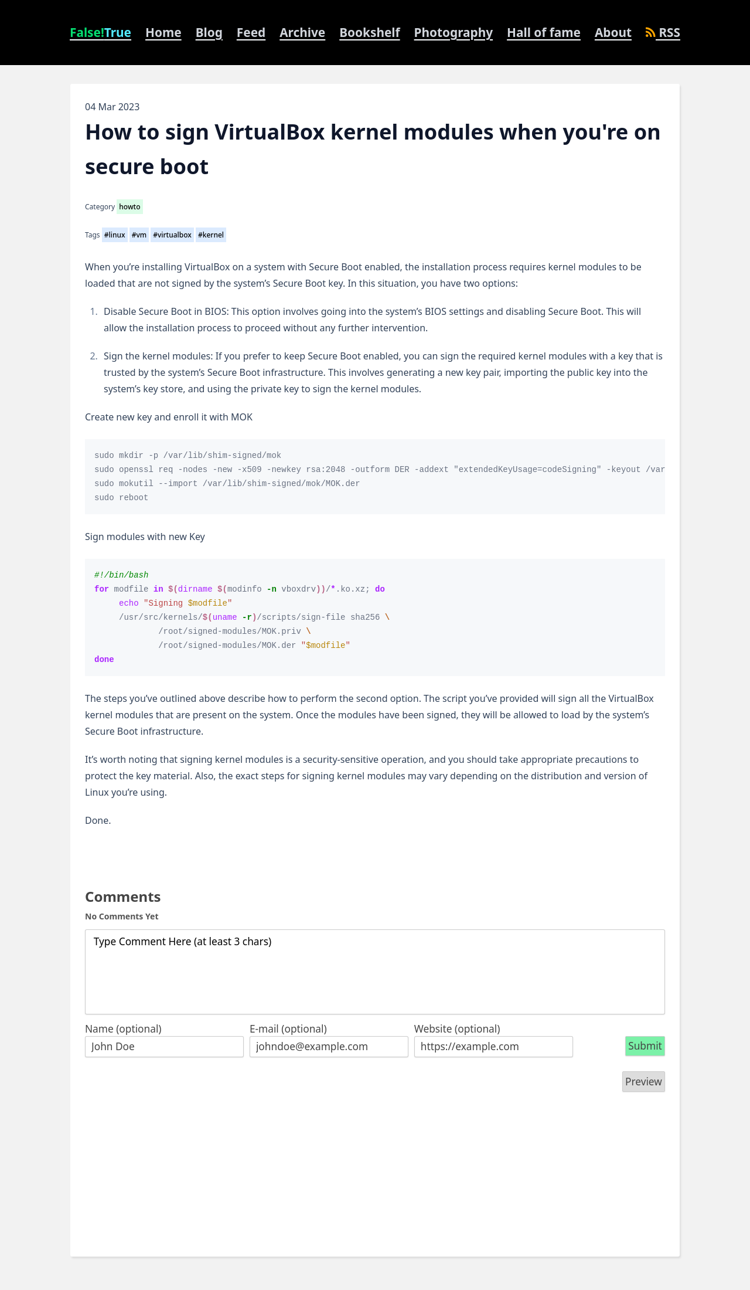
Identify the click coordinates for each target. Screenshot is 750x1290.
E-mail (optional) (288, 1029)
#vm (139, 235)
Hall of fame (544, 32)
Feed (251, 32)
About (613, 32)
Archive (302, 32)
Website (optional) (457, 1029)
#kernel (211, 235)
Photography (453, 32)
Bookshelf (369, 32)
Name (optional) (123, 1029)
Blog (209, 32)
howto (129, 207)
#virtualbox (172, 235)
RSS (663, 32)
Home (163, 32)
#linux (114, 235)
